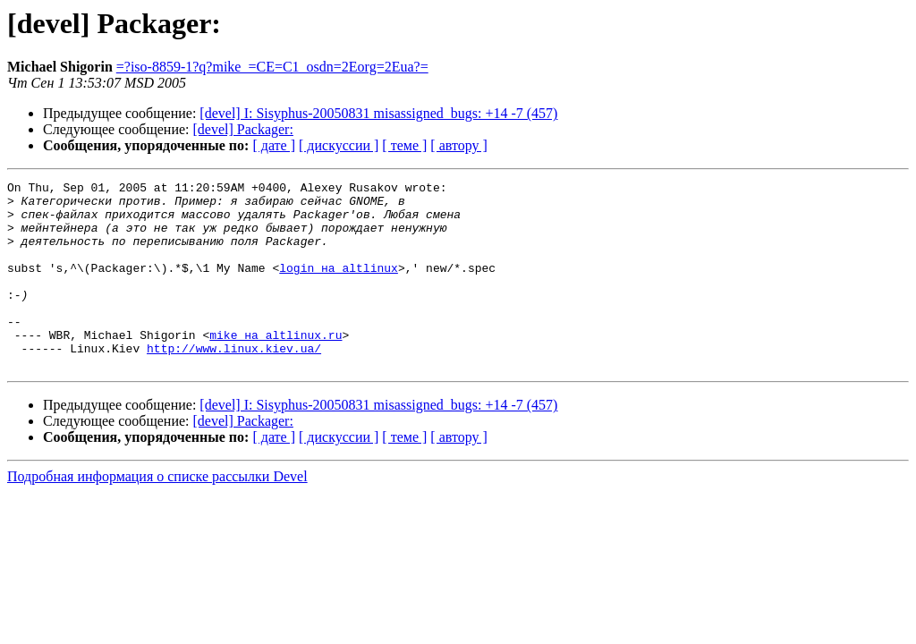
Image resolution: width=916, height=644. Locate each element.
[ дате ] (273, 145)
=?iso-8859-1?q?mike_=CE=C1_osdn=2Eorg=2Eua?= (272, 66)
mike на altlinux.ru (275, 367)
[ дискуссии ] (338, 145)
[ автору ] (458, 145)
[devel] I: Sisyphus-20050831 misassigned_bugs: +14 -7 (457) (378, 113)
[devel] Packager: (243, 129)
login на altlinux (338, 286)
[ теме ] (404, 145)
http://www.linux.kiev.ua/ (234, 383)
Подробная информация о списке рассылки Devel (157, 513)
